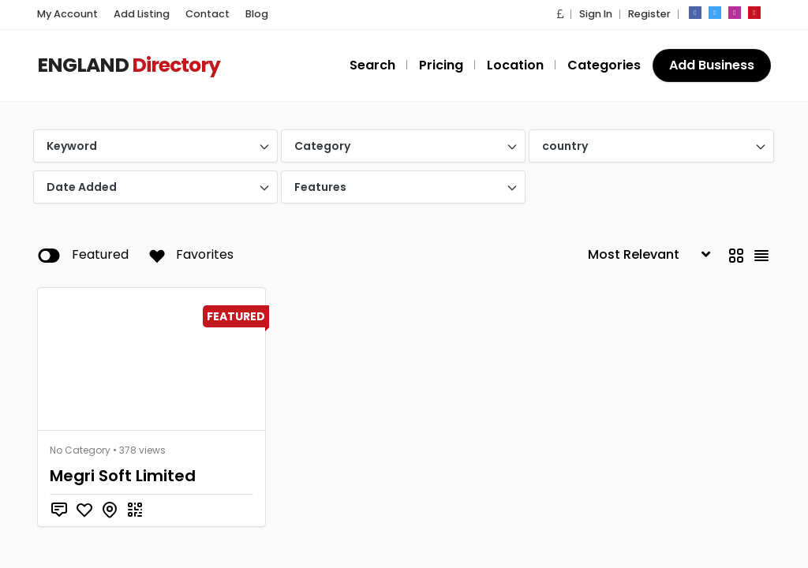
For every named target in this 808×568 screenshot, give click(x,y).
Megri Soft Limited (118, 475)
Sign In (595, 14)
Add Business (712, 65)
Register (649, 14)
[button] (561, 14)
